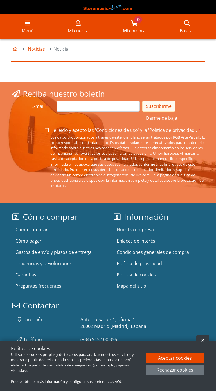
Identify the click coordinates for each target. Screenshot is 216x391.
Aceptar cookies (175, 358)
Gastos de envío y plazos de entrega (53, 252)
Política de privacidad (172, 130)
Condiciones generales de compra (153, 252)
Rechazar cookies (175, 370)
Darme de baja (161, 118)
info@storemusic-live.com (128, 174)
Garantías (25, 275)
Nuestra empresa (135, 229)
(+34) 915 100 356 (98, 339)
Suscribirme (159, 106)
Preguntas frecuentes (38, 286)
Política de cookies (136, 275)
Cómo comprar (31, 229)
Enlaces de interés (136, 241)
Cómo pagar (28, 241)
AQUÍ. (119, 381)
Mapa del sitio (131, 286)
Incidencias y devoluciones (43, 263)
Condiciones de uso (117, 130)
